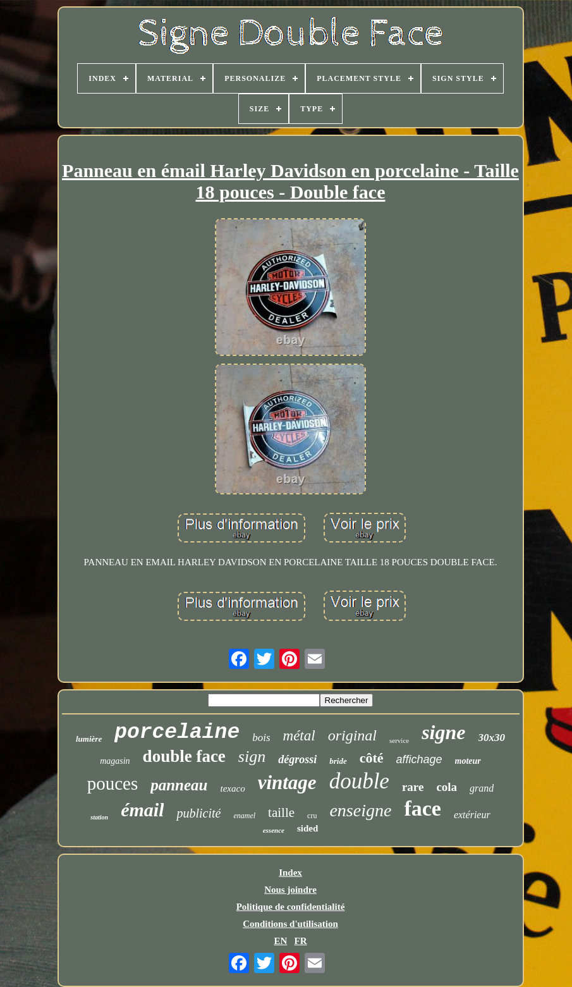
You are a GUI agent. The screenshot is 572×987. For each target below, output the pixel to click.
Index (290, 872)
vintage (287, 782)
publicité (198, 813)
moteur (468, 761)
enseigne (360, 810)
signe (443, 732)
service (399, 740)
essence (273, 830)
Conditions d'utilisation (290, 924)
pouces (112, 783)
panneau (178, 785)
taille (281, 812)
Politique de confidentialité (290, 907)
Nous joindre (290, 890)
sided (307, 828)
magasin (115, 761)
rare (412, 787)
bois (261, 738)
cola (446, 787)
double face (184, 756)
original (352, 735)
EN (280, 941)
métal (299, 736)
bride (337, 761)
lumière (89, 739)
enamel (244, 815)
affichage (419, 759)
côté (372, 758)
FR (301, 941)
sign (251, 756)
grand (482, 788)
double (359, 781)
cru (312, 815)
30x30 (492, 738)
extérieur (472, 814)
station (99, 817)
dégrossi (297, 759)
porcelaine (177, 732)
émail (142, 809)
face (422, 808)
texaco (233, 788)
